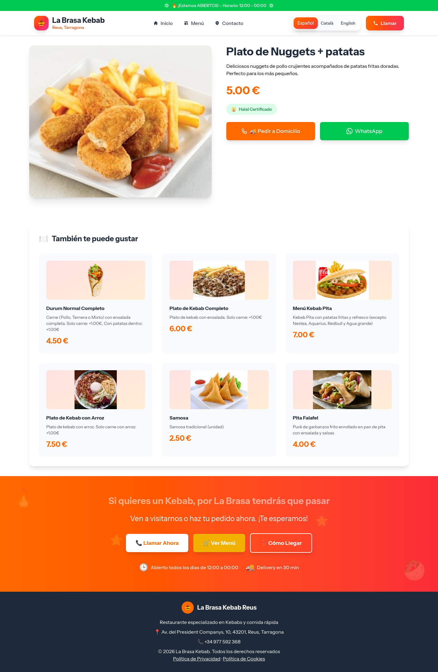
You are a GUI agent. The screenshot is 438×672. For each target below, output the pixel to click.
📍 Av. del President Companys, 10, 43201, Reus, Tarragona (218, 632)
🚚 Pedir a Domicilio (270, 131)
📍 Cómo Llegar (281, 543)
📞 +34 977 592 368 (219, 642)
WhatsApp (364, 131)
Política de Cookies (244, 659)
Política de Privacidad (197, 659)
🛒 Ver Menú (219, 543)
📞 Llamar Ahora (157, 543)
